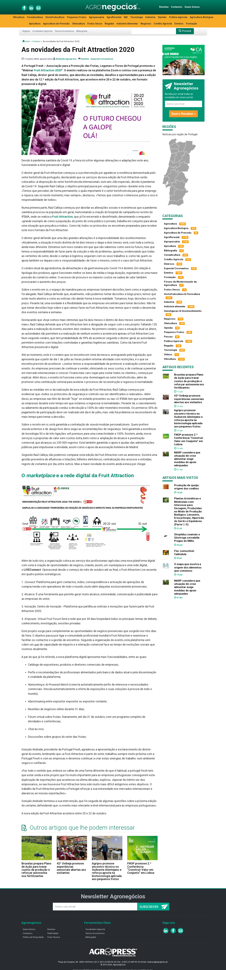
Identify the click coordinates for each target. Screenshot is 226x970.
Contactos (176, 7)
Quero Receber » (183, 114)
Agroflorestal (114, 17)
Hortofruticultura (54, 17)
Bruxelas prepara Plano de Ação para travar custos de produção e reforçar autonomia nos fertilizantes (36, 869)
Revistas (164, 7)
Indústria (150, 17)
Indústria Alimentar (127, 23)
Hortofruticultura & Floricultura (182, 294)
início (26, 41)
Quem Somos (192, 7)
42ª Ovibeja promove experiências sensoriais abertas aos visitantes (71, 868)
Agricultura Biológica (201, 17)
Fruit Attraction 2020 (48, 70)
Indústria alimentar (174, 306)
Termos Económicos (64, 31)
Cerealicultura (35, 17)
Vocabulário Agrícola (42, 31)
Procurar (185, 30)
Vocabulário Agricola (95, 929)
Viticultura (18, 17)
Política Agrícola (178, 17)
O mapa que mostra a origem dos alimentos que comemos (187, 567)
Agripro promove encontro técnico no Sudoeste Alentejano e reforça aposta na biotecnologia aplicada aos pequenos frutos (107, 871)
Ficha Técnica (53, 937)
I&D (126, 17)
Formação (191, 23)
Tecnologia (136, 17)
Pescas (168, 336)
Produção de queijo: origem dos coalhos (186, 487)
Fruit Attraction (62, 216)
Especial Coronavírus (102, 59)
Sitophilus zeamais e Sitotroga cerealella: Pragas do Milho (187, 537)
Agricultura (170, 223)
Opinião (162, 17)
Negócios (146, 23)
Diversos (169, 263)
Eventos (178, 23)
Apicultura (34, 23)
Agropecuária (96, 17)
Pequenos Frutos (76, 17)
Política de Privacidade (33, 937)
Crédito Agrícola (163, 23)
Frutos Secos (94, 23)
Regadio (109, 23)
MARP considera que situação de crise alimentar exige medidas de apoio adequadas (187, 459)
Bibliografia (81, 31)
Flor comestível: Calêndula (184, 552)
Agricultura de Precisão (56, 23)
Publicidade (52, 933)
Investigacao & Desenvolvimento (183, 311)
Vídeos (168, 354)
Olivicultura (78, 23)
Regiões (26, 31)
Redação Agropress (66, 59)
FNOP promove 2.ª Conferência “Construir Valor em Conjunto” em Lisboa (140, 868)
